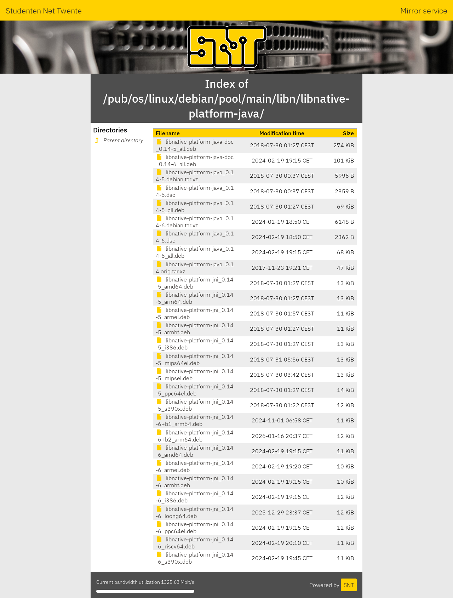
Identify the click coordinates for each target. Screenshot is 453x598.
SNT (349, 584)
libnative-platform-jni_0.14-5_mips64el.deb (195, 359)
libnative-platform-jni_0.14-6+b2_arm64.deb (195, 436)
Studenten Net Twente (44, 10)
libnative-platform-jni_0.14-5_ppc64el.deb (195, 390)
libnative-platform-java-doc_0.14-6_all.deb (195, 160)
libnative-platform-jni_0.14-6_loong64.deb (195, 512)
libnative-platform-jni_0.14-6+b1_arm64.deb (195, 420)
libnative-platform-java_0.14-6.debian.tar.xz (195, 222)
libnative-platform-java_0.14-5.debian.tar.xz (195, 176)
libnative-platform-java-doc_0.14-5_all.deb (195, 145)
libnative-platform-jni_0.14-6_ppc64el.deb (195, 527)
